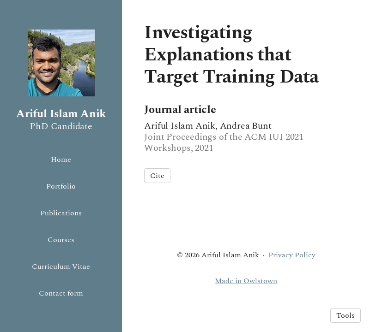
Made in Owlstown (246, 280)
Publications (61, 213)
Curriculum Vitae (61, 266)
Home (61, 159)
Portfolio (61, 186)
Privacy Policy (291, 255)
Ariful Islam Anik (61, 114)
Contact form (61, 293)
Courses (61, 239)
